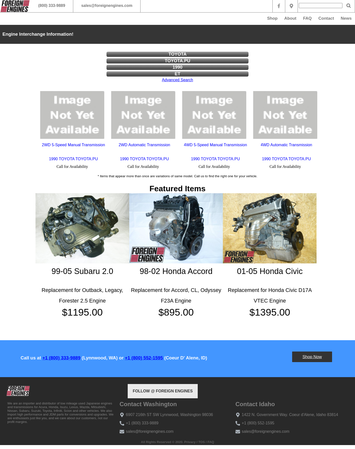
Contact (326, 18)
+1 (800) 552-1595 (144, 357)
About (290, 18)
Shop (272, 18)
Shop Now (312, 356)
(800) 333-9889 (51, 5)
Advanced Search (177, 80)
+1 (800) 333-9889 (61, 357)
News (346, 18)
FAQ (307, 18)
